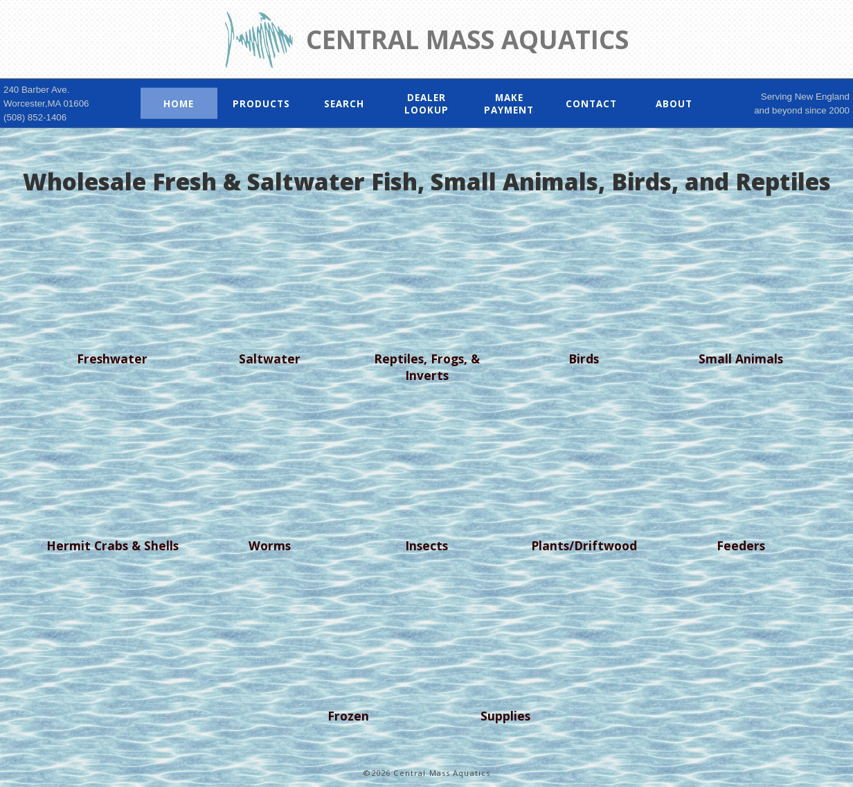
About (674, 103)
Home (178, 103)
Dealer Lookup (426, 103)
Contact (591, 103)
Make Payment (509, 103)
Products (261, 103)
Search (344, 103)
